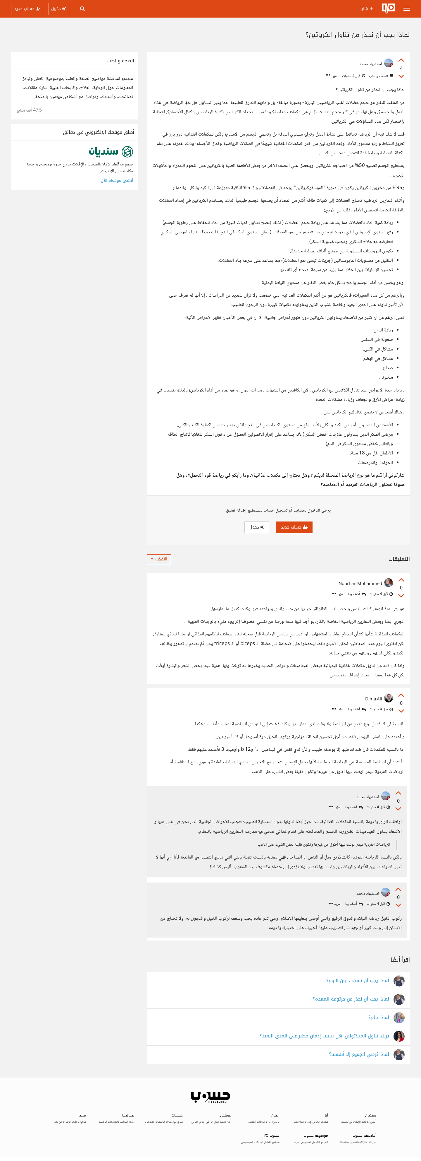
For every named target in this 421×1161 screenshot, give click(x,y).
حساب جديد (294, 527)
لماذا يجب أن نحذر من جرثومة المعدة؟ (351, 999)
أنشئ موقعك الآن (117, 180)
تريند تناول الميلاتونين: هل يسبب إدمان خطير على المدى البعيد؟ (324, 1036)
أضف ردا (357, 594)
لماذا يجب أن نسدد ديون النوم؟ (357, 981)
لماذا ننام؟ (378, 1018)
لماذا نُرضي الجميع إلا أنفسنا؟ (359, 1055)
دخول (256, 527)
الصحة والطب (380, 76)
